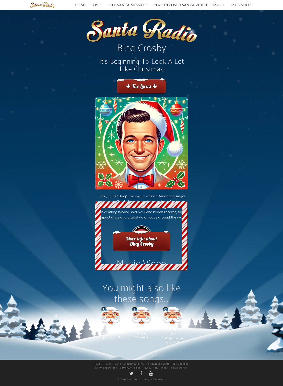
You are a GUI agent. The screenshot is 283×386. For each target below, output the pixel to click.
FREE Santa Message (128, 5)
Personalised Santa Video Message (167, 363)
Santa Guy (125, 367)
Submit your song (134, 363)
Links (137, 367)
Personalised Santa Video (180, 5)
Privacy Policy (150, 367)
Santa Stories (179, 367)
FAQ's (117, 363)
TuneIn (164, 367)
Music (219, 5)
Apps (97, 5)
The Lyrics (141, 86)
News (97, 363)
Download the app (106, 367)
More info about (141, 241)
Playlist (107, 363)
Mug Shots (242, 5)
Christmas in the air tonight (172, 329)
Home (80, 5)
